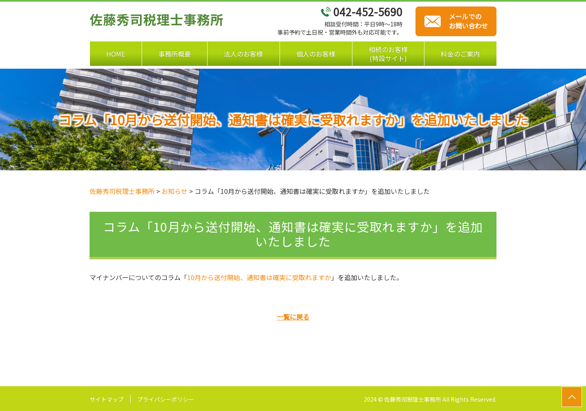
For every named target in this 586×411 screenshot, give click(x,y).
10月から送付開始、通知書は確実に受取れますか (259, 277)
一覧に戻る (293, 317)
